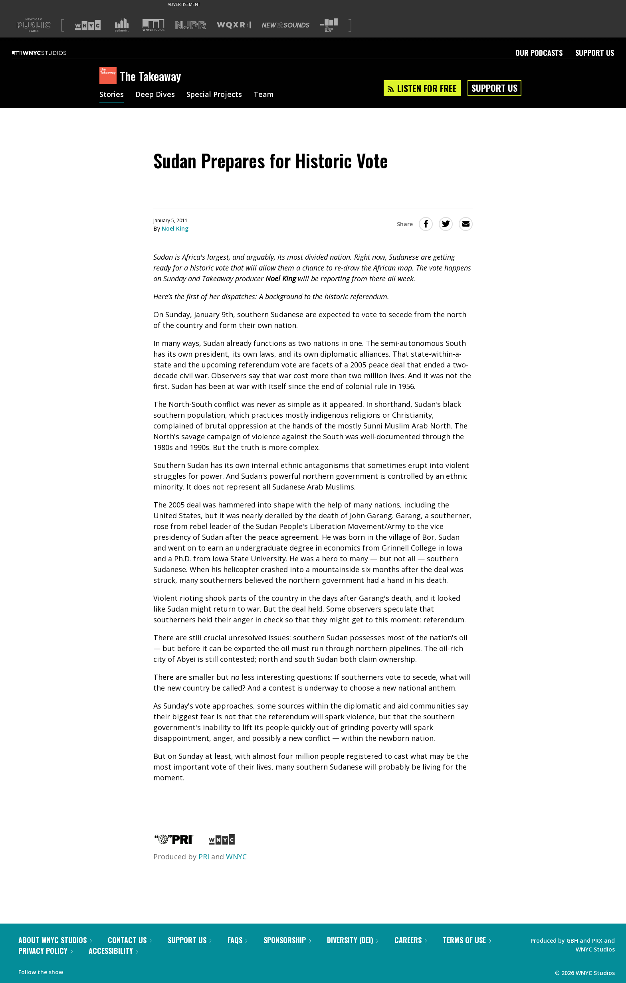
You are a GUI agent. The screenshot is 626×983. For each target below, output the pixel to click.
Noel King (175, 228)
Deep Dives (155, 95)
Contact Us (130, 940)
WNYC (236, 856)
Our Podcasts (539, 52)
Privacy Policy (45, 950)
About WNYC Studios (55, 940)
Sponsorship (287, 940)
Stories (111, 95)
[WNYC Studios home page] (49, 52)
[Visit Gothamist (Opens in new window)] (122, 25)
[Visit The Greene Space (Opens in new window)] (329, 25)
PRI (203, 856)
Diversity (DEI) (352, 940)
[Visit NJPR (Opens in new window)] (190, 25)
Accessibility (113, 950)
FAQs (238, 940)
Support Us (594, 52)
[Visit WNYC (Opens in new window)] (88, 25)
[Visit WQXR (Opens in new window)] (234, 25)
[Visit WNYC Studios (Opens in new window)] (153, 25)
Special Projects (214, 95)
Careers (410, 940)
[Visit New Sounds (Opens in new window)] (285, 25)
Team (264, 95)
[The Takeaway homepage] (109, 76)
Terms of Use (467, 940)
